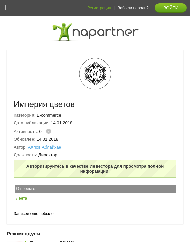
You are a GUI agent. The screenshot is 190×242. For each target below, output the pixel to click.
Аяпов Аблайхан (44, 147)
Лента (21, 198)
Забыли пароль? (133, 8)
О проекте (25, 188)
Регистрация (99, 8)
